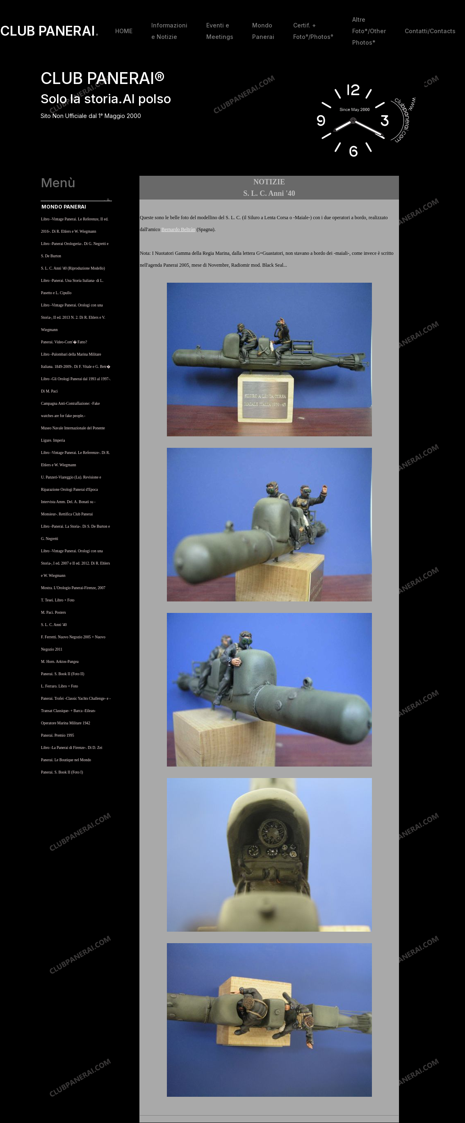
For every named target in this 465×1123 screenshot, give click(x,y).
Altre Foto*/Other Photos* (369, 31)
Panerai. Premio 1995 (57, 735)
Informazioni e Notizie (169, 31)
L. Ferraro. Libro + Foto (59, 686)
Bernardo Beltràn (178, 229)
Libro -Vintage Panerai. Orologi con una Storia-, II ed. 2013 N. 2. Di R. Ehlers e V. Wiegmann (73, 317)
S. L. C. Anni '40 (54, 625)
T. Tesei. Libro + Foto (57, 600)
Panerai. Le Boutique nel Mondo (66, 760)
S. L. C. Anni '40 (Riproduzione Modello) (73, 268)
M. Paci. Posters (53, 612)
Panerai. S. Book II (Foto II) (62, 674)
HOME (123, 30)
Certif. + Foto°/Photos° (313, 31)
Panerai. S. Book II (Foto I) (62, 772)
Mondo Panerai (263, 31)
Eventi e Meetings (219, 31)
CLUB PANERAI (49, 31)
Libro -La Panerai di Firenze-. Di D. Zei (71, 748)
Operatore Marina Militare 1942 (65, 723)
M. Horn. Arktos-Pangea (60, 662)
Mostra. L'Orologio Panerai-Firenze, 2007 (73, 588)
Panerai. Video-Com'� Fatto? (64, 342)
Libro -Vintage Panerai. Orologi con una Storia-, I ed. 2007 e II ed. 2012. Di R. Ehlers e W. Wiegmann (75, 563)
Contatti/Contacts (430, 30)
